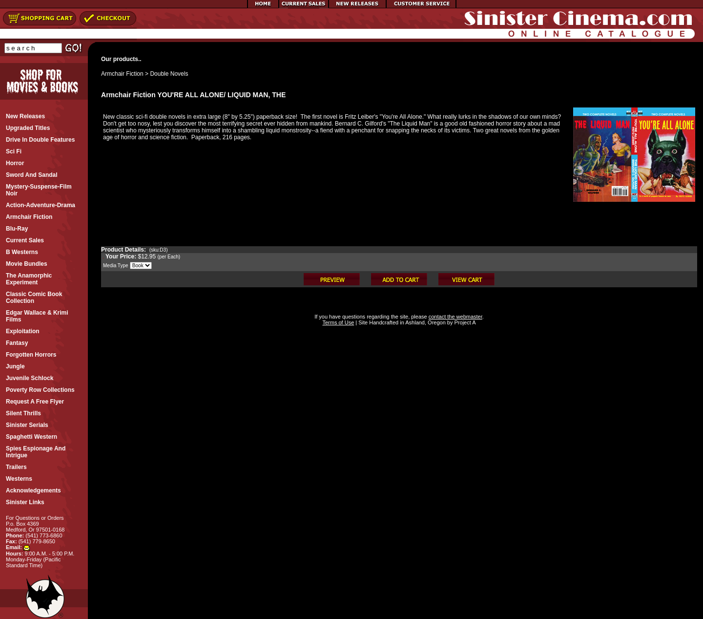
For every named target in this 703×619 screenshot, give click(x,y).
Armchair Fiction (122, 73)
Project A (464, 322)
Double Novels (169, 73)
